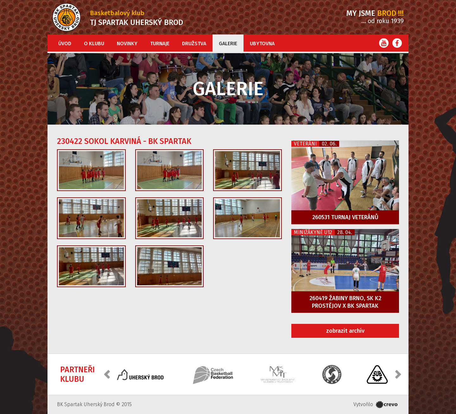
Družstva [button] (194, 43)
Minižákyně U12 (313, 232)
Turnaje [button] (159, 43)
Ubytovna (262, 43)
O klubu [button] (94, 43)
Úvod (64, 43)
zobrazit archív (345, 330)
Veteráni (305, 144)
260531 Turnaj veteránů (345, 217)
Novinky (127, 43)
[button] (108, 373)
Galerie (228, 43)
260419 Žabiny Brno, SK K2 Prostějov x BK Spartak (345, 302)
